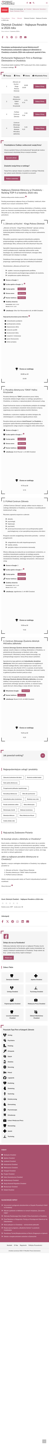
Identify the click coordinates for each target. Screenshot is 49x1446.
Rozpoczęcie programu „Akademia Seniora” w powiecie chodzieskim (21, 1229)
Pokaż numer (21, 297)
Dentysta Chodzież (12, 979)
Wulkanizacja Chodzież (11, 1180)
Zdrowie (19, 18)
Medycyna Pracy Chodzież (36, 1003)
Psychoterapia (12, 1110)
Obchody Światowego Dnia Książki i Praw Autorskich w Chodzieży (25, 1216)
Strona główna (5, 18)
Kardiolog (11, 1083)
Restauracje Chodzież (11, 1186)
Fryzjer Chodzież (9, 1174)
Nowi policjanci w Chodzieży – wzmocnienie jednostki (21, 1224)
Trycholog (11, 1136)
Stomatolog (11, 1126)
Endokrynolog (12, 1099)
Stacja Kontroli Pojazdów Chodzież (15, 1183)
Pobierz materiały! (12, 178)
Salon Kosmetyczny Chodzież (13, 1177)
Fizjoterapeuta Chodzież (12, 1003)
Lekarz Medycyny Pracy (15, 1120)
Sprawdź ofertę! (11, 158)
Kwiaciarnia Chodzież (11, 1164)
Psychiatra (11, 1040)
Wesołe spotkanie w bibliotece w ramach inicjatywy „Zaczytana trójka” (24, 1212)
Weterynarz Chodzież (11, 1167)
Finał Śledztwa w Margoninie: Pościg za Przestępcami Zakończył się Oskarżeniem (25, 1220)
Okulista (10, 1062)
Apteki (10, 1131)
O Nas (16, 1245)
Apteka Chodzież (36, 979)
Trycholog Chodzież (36, 991)
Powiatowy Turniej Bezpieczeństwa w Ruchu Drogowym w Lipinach (25, 1233)
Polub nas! (8, 958)
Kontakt (9, 1245)
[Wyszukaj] (33, 3)
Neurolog (11, 1067)
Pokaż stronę (22, 293)
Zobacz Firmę (39, 86)
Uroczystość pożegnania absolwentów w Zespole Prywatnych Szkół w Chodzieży (25, 1206)
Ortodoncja (11, 1115)
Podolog (10, 1046)
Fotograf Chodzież (10, 1171)
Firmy (13, 18)
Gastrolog (11, 1094)
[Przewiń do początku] (44, 1441)
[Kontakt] (30, 2)
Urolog (10, 1035)
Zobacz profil (22, 289)
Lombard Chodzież (10, 1161)
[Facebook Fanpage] (27, 2)
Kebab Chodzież (9, 1190)
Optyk (10, 1056)
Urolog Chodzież (12, 991)
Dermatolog (12, 1104)
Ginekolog (11, 1088)
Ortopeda (11, 1051)
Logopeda (11, 1078)
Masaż (10, 1072)
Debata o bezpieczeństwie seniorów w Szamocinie (20, 1236)
